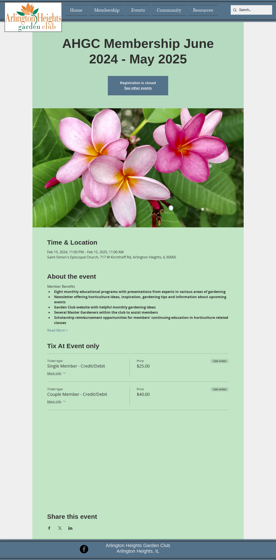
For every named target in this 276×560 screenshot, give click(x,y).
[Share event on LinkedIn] (70, 528)
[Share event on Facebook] (49, 528)
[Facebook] (84, 549)
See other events (138, 88)
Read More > (57, 330)
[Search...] (251, 10)
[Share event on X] (60, 528)
